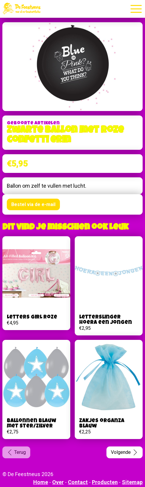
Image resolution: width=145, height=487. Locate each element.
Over (58, 482)
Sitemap (132, 482)
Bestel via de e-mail (33, 204)
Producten (105, 482)
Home (40, 482)
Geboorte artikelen (33, 123)
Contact (78, 482)
